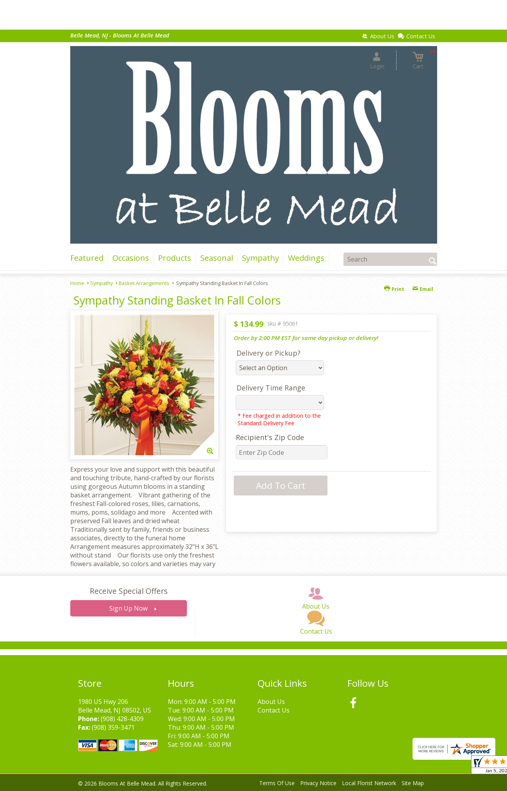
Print (394, 288)
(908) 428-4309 (122, 718)
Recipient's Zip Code (270, 437)
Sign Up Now (128, 608)
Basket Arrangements (144, 283)
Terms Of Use (277, 783)
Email (422, 288)
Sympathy (101, 283)
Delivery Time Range (271, 387)
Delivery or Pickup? (269, 353)
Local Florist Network (369, 783)
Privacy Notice (318, 783)
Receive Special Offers (128, 591)
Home (77, 283)
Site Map (413, 783)
